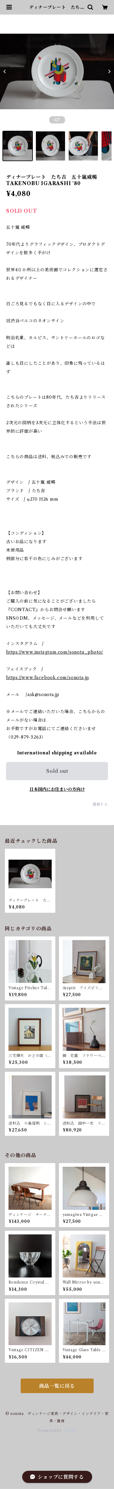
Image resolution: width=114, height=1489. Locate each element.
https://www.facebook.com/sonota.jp (47, 677)
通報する (100, 804)
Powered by (57, 1430)
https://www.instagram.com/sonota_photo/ (54, 652)
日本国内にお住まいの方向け (57, 789)
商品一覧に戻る (57, 1386)
